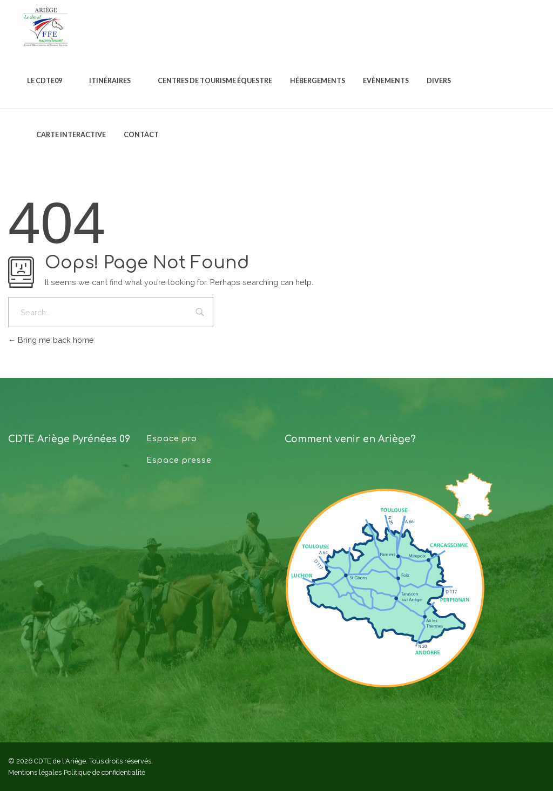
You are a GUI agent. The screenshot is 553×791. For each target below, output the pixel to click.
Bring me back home (51, 339)
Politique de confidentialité (104, 772)
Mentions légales (35, 772)
